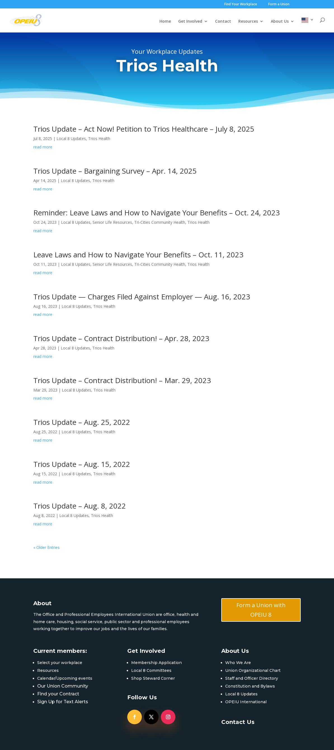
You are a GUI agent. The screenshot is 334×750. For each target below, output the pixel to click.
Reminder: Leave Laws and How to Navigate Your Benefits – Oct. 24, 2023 (156, 213)
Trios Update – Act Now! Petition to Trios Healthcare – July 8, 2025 (143, 129)
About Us (280, 21)
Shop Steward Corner (153, 678)
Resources (248, 21)
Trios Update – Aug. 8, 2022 (79, 506)
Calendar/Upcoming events (64, 678)
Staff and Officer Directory (251, 678)
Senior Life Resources (112, 222)
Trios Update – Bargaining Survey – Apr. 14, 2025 (115, 171)
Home (165, 21)
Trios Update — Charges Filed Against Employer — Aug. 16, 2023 (141, 297)
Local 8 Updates (71, 138)
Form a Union (279, 4)
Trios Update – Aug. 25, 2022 (81, 422)
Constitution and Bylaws (250, 686)
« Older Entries (46, 547)
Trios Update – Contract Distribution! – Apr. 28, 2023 (121, 338)
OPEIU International (246, 701)
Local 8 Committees (151, 670)
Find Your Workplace (240, 4)
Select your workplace (59, 662)
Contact (223, 21)
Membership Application (156, 662)
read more (42, 147)
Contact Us (238, 722)
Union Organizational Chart (253, 670)
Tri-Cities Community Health (159, 222)
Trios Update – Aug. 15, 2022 (81, 464)
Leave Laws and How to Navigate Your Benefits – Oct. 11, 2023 (138, 255)
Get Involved (190, 21)
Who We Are (238, 662)
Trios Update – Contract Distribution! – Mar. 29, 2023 (122, 380)
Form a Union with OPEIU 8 (261, 609)
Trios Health (99, 138)
